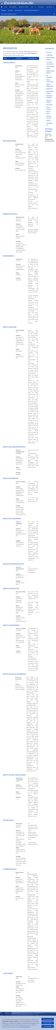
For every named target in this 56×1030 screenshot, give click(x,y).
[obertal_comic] (54, 41)
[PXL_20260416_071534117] (50, 41)
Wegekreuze (49, 88)
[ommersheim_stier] (52, 41)
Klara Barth (49, 104)
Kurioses (48, 120)
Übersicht (48, 52)
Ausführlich (49, 55)
